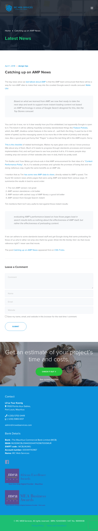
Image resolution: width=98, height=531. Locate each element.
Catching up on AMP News (26, 250)
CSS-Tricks (59, 250)
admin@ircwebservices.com (18, 425)
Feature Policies (80, 128)
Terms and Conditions (56, 525)
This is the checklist (13, 145)
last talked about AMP (36, 82)
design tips (23, 66)
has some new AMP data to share (39, 174)
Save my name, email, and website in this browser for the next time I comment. (42, 316)
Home (8, 30)
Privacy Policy (38, 525)
